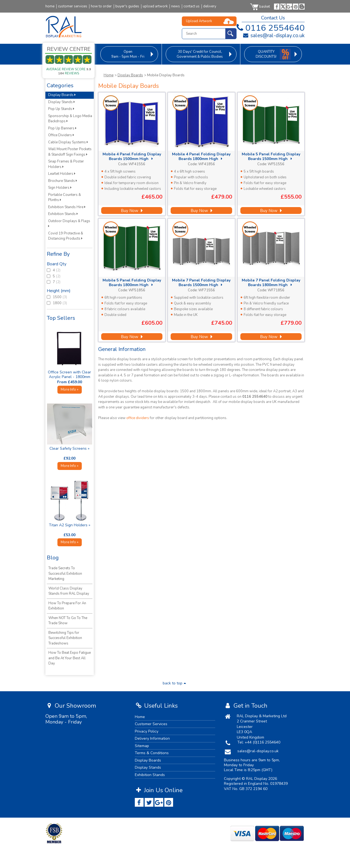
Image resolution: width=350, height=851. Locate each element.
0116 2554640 (269, 28)
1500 (54, 297)
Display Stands (61, 102)
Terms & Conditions (152, 753)
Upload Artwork (199, 21)
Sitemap (142, 745)
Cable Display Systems (68, 142)
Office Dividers (61, 135)
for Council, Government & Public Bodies (200, 54)
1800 (54, 303)
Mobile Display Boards (166, 75)
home (49, 6)
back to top (175, 683)
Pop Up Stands (61, 108)
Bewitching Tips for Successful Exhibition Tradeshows (65, 638)
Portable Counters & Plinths (64, 197)
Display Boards (130, 75)
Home (108, 75)
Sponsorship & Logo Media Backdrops (70, 119)
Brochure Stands (62, 180)
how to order (101, 6)
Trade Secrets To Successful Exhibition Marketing (65, 573)
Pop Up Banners (62, 128)
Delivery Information (152, 738)
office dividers (137, 418)
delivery (209, 6)
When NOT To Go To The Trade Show (67, 620)
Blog (53, 557)
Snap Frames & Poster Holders (66, 164)
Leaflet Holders (61, 173)
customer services (72, 6)
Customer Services (151, 724)
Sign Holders (60, 187)
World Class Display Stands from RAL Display (68, 591)
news (175, 6)
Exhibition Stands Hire (67, 207)
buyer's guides (127, 6)
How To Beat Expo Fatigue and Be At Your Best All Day (69, 658)
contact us (191, 6)
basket (260, 6)
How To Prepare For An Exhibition (67, 606)
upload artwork (155, 6)
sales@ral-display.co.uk (274, 35)
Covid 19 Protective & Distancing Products (65, 236)
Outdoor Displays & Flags (69, 223)
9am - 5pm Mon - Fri (127, 54)
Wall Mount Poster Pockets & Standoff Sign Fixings (70, 152)
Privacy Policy (146, 731)
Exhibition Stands (63, 213)
